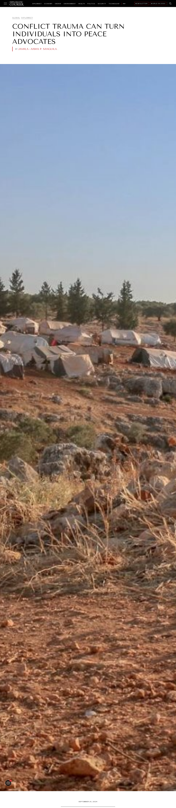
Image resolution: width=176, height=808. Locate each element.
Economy (48, 4)
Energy (58, 4)
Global (16, 18)
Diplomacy (37, 4)
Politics (91, 4)
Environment (70, 4)
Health (81, 4)
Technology (114, 4)
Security (102, 4)
